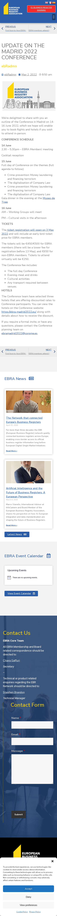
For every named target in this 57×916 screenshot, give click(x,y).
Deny (28, 896)
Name (16, 717)
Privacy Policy (35, 912)
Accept (28, 888)
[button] (52, 861)
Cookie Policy (22, 912)
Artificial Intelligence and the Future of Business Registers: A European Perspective (25, 492)
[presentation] (34, 800)
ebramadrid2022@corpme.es (19, 333)
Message (18, 750)
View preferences (28, 905)
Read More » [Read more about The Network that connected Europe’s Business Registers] (11, 451)
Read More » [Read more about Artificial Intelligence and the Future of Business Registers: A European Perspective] (11, 525)
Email (15, 734)
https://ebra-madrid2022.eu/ (19, 312)
